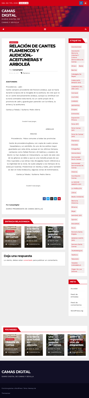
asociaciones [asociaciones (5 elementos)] (76, 47)
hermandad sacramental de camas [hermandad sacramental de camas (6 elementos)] (77, 165)
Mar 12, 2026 (12, 349)
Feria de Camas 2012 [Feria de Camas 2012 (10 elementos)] (77, 135)
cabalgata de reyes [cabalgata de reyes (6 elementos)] (76, 75)
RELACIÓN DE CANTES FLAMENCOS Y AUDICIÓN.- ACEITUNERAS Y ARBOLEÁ (32, 55)
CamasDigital (17, 70)
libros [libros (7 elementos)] (74, 192)
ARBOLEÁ (33, 161)
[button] (85, 29)
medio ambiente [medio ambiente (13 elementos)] (78, 197)
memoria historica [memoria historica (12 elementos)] (75, 202)
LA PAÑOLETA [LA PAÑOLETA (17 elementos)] (77, 188)
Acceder (74, 289)
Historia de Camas (12, 235)
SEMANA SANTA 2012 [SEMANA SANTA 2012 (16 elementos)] (77, 239)
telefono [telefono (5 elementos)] (75, 255)
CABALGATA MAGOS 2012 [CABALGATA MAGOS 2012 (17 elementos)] (76, 81)
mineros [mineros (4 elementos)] (74, 207)
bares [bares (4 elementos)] (81, 66)
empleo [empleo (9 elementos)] (74, 109)
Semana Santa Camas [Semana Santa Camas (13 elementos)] (77, 245)
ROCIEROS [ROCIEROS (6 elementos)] (75, 224)
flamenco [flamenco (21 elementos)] (75, 140)
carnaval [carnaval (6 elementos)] (75, 93)
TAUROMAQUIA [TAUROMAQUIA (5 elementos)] (77, 251)
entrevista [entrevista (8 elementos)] (75, 114)
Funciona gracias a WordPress (12, 388)
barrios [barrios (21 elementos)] (74, 70)
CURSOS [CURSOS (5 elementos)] (75, 101)
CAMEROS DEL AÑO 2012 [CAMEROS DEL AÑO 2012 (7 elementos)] (77, 88)
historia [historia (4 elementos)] (74, 172)
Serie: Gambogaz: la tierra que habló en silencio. (33, 230)
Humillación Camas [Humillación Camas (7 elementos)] (76, 177)
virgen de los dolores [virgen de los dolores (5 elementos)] (77, 270)
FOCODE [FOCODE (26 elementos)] (75, 145)
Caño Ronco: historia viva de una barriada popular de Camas (54, 227)
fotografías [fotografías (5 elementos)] (76, 149)
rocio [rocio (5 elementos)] (74, 228)
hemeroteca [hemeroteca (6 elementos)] (76, 153)
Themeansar (6, 393)
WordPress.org (77, 311)
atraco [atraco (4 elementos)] (74, 66)
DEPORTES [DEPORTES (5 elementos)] (75, 105)
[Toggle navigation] (45, 29)
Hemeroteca (13, 42)
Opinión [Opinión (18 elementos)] (74, 219)
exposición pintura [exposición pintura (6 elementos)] (75, 119)
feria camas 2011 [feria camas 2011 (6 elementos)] (76, 129)
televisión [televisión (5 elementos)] (75, 259)
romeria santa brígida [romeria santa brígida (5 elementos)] (77, 233)
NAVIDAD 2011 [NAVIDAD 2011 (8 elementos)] (77, 215)
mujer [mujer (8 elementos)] (74, 211)
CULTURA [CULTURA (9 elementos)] (75, 97)
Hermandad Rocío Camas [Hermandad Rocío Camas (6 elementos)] (76, 158)
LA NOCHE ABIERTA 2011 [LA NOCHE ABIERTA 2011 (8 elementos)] (76, 183)
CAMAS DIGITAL (9, 13)
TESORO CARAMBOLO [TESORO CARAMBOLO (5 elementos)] (76, 264)
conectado (27, 260)
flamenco (26, 73)
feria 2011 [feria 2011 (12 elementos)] (75, 124)
